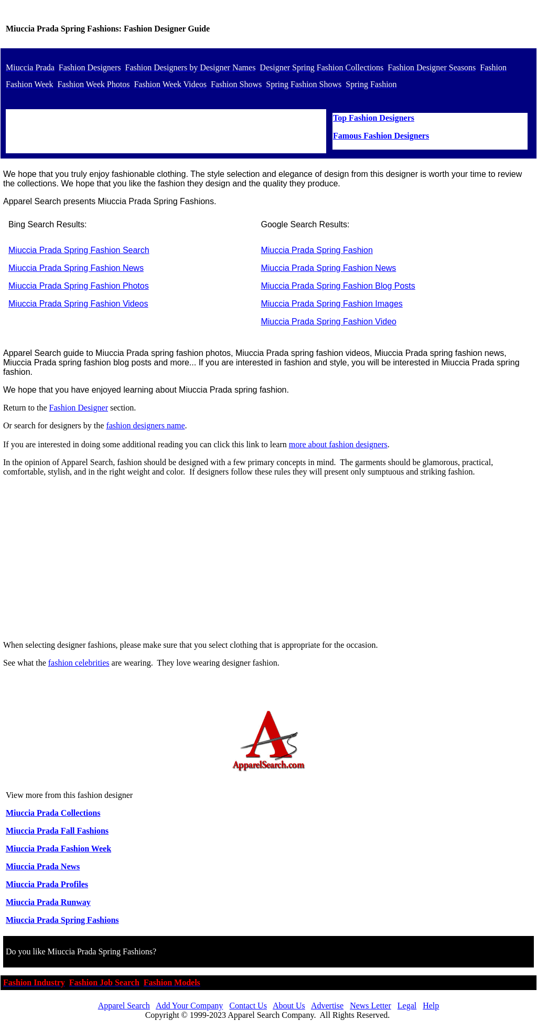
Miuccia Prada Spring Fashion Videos (78, 303)
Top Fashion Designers (373, 117)
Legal (407, 1005)
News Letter (370, 1005)
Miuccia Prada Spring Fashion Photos (78, 285)
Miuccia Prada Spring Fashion (316, 250)
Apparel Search (124, 1005)
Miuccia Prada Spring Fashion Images (331, 303)
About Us (289, 1005)
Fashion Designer (78, 407)
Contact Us (248, 1005)
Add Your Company (189, 1005)
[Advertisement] (268, 558)
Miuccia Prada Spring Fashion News (76, 268)
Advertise (327, 1005)
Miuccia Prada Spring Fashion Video (328, 321)
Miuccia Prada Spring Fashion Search (78, 250)
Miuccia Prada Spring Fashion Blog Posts (338, 285)
